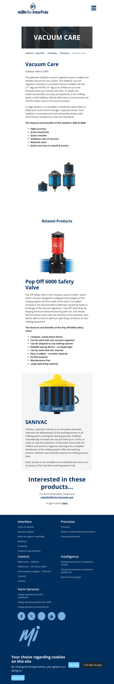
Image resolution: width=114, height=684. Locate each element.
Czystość (22, 576)
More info (18, 678)
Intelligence (70, 556)
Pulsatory (65, 526)
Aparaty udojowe (26, 531)
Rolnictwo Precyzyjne (71, 577)
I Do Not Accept (92, 665)
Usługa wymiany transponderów (33, 606)
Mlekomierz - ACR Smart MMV (32, 566)
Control (23, 556)
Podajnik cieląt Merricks (29, 550)
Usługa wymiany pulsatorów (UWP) (34, 602)
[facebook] (21, 616)
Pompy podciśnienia (70, 536)
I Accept (74, 665)
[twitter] (31, 616)
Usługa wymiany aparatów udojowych (30, 596)
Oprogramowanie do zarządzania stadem (77, 563)
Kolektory (22, 541)
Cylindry (22, 580)
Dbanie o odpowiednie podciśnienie (78, 531)
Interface (25, 521)
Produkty (52, 53)
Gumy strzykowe (26, 526)
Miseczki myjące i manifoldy (31, 536)
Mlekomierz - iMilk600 (28, 561)
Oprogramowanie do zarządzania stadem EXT (77, 571)
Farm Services (28, 589)
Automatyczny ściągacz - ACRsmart (34, 571)
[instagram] (62, 616)
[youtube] (51, 616)
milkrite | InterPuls (35, 53)
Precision (64, 53)
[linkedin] (41, 616)
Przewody (22, 546)
